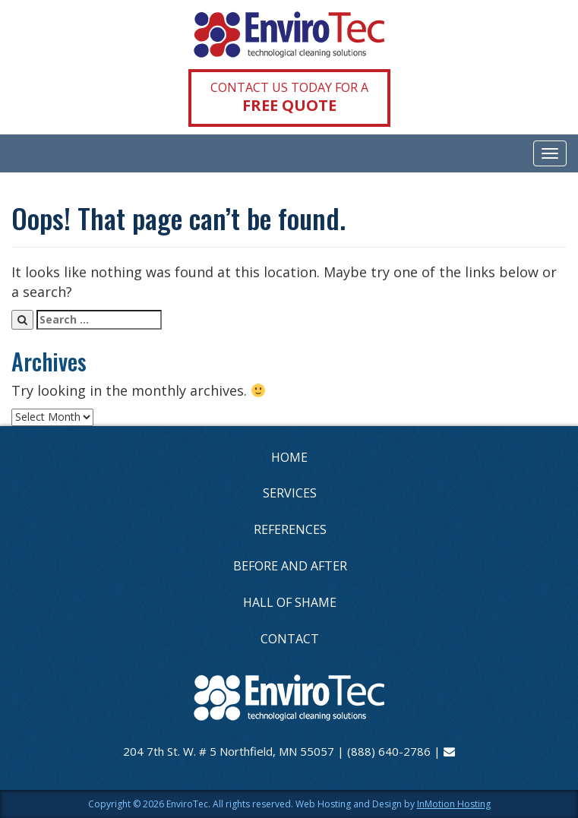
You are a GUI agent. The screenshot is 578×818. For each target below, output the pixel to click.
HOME (289, 457)
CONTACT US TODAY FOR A (289, 97)
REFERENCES (290, 529)
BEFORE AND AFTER (290, 565)
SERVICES (290, 493)
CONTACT (290, 638)
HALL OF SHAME (289, 602)
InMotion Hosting (454, 803)
